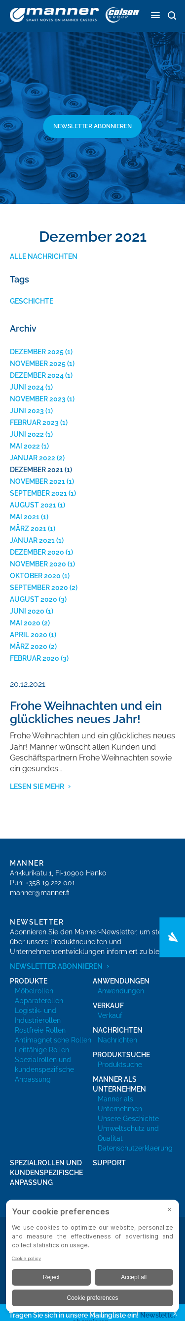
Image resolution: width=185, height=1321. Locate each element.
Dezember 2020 (37, 552)
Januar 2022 (32, 458)
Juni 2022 (27, 434)
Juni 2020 (27, 611)
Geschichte (31, 301)
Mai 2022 (25, 446)
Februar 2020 (34, 658)
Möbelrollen (34, 991)
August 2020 (33, 599)
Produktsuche (120, 1064)
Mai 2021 (24, 517)
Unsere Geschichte (128, 1119)
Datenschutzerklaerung (135, 1148)
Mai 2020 (25, 623)
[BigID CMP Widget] (92, 1258)
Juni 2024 (27, 387)
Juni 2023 (27, 411)
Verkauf (110, 1015)
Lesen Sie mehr (37, 786)
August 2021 (33, 505)
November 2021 (37, 481)
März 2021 (28, 529)
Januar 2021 (32, 540)
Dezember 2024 (37, 375)
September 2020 (39, 587)
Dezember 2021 (36, 470)
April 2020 (28, 635)
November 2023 (38, 399)
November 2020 (38, 564)
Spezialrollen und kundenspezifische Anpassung (44, 1069)
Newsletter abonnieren (92, 126)
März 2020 (28, 646)
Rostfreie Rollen (40, 1030)
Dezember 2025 (37, 352)
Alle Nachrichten (43, 256)
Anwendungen (121, 991)
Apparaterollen (39, 1001)
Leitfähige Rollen (42, 1050)
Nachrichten (117, 1040)
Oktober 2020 (35, 576)
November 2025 (38, 363)
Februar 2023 (34, 422)
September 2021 (38, 493)
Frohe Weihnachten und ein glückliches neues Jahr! (86, 712)
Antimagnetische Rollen (53, 1040)
